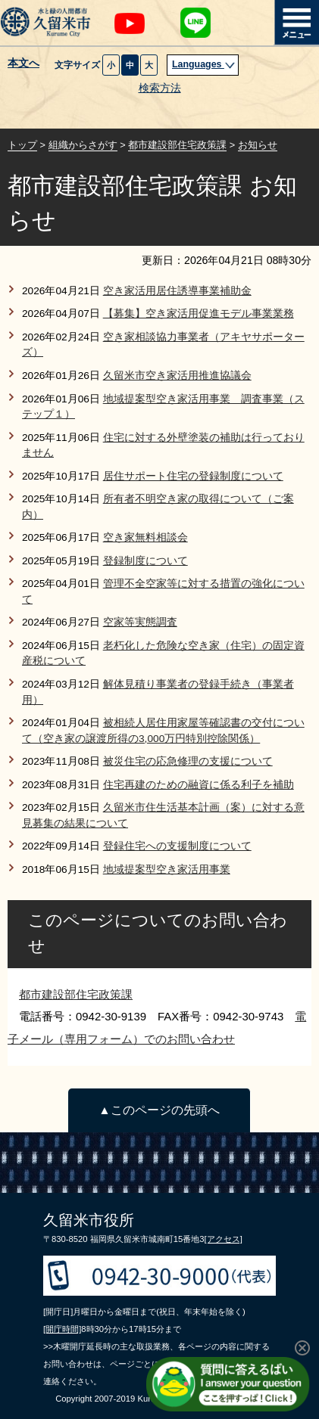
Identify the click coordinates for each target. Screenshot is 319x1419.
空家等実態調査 (140, 622)
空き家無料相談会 (145, 537)
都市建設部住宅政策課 (177, 145)
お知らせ (257, 145)
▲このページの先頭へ (159, 1110)
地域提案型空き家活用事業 (166, 869)
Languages (204, 64)
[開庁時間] (62, 1329)
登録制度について (145, 561)
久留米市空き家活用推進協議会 (177, 375)
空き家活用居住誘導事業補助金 (177, 291)
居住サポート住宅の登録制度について (193, 476)
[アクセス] (223, 1239)
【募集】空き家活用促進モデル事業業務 (198, 313)
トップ (22, 145)
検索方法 (160, 88)
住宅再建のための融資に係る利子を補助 (198, 784)
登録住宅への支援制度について (177, 846)
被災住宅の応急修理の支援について (188, 761)
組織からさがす (82, 145)
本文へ (23, 63)
